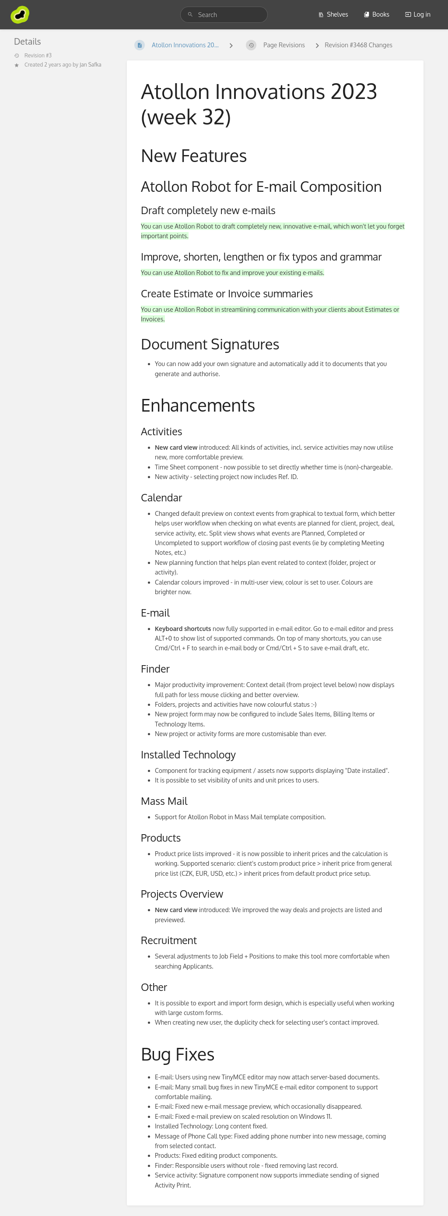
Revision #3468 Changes (358, 45)
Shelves (333, 14)
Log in (417, 14)
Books (376, 14)
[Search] (190, 14)
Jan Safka (91, 64)
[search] (224, 15)
